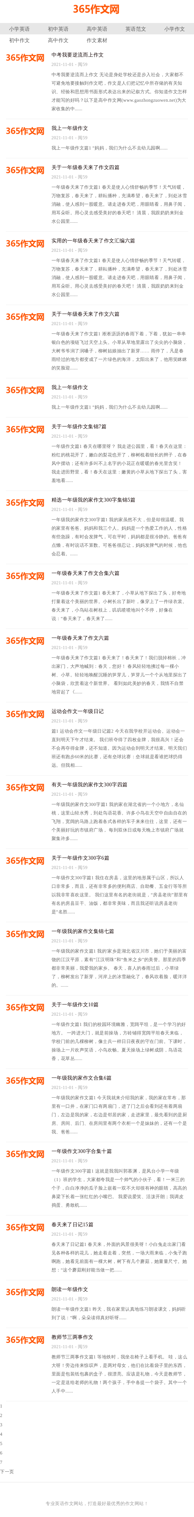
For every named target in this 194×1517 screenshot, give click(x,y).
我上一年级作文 (70, 128)
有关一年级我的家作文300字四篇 (90, 784)
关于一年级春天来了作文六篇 (86, 314)
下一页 (7, 1471)
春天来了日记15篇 (73, 1224)
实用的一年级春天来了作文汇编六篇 (93, 241)
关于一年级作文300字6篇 (81, 858)
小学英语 (19, 29)
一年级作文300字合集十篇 (82, 1151)
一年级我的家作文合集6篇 (82, 1078)
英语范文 (135, 29)
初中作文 (19, 40)
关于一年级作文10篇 (75, 1004)
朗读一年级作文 (70, 1289)
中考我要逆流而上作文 (78, 55)
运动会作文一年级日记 (78, 711)
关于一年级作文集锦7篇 (79, 426)
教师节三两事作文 (72, 1337)
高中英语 (97, 29)
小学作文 (174, 29)
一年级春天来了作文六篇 (80, 638)
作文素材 (97, 40)
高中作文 (58, 40)
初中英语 (58, 29)
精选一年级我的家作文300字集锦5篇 (94, 500)
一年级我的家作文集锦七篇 (83, 931)
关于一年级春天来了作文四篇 (86, 167)
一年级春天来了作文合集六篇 (86, 573)
